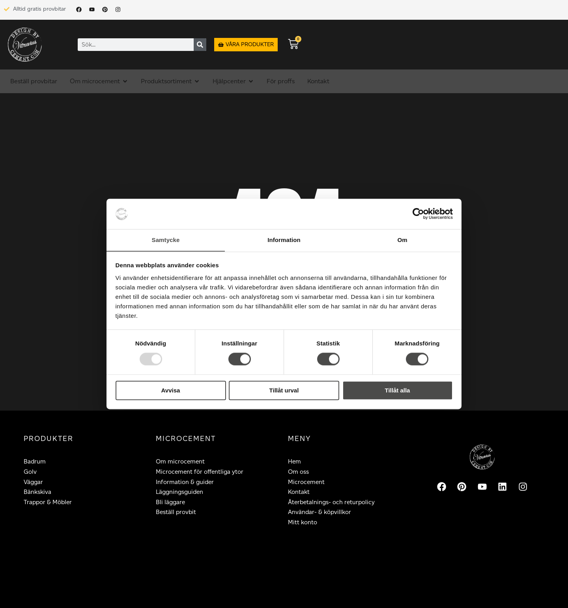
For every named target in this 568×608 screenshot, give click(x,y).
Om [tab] (402, 239)
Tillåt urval (284, 390)
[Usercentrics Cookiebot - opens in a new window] (418, 214)
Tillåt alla (397, 390)
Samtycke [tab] (166, 239)
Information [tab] (284, 239)
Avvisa (170, 390)
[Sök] (200, 44)
